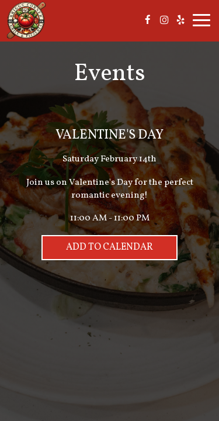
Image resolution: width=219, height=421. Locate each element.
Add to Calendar (109, 247)
